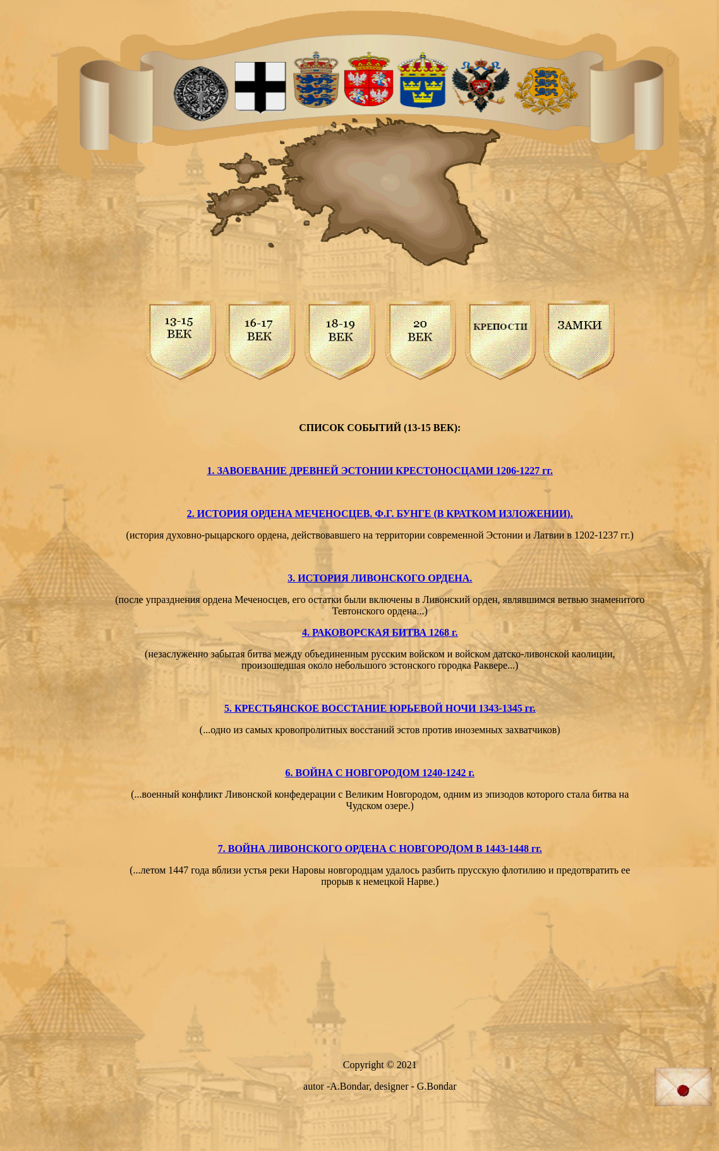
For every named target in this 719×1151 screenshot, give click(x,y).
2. (192, 513)
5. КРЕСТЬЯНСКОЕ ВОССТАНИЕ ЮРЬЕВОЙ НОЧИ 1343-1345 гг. (380, 708)
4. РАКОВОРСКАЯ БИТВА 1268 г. (380, 632)
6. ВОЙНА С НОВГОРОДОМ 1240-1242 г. (379, 772)
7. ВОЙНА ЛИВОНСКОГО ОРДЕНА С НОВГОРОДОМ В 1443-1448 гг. (380, 848)
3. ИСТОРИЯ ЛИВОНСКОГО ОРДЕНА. (379, 578)
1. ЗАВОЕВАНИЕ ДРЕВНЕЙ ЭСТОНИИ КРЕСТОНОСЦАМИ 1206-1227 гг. (380, 470)
